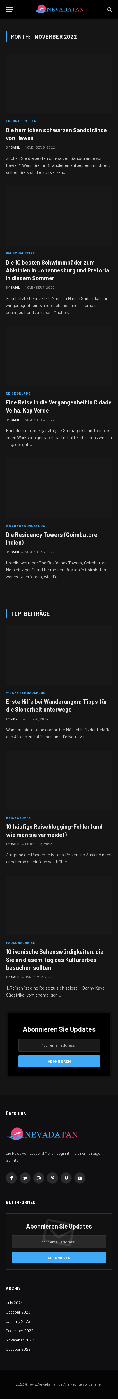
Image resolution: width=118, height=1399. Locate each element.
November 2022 (20, 1339)
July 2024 (14, 1302)
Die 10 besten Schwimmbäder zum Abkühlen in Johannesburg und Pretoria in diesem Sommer (57, 270)
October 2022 (18, 1349)
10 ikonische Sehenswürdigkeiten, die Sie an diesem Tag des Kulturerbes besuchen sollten (54, 959)
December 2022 (20, 1330)
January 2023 (18, 1321)
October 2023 (18, 1311)
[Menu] (9, 9)
